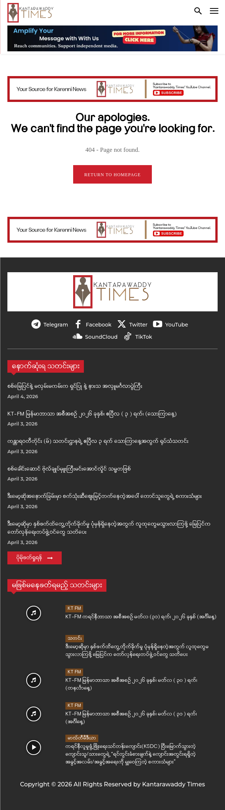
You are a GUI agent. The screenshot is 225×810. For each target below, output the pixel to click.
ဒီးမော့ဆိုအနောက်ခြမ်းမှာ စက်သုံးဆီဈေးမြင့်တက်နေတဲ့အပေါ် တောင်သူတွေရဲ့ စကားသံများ (104, 496)
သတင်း (75, 638)
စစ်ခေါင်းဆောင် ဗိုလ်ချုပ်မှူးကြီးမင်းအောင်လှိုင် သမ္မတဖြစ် (69, 469)
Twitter (138, 324)
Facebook (98, 324)
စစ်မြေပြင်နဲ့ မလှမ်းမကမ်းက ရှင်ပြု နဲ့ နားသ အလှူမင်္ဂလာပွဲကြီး (74, 386)
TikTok (143, 337)
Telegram (56, 324)
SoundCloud (101, 337)
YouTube (176, 324)
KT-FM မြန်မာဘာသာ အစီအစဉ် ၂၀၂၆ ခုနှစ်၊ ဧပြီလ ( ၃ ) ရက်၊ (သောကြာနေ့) (92, 414)
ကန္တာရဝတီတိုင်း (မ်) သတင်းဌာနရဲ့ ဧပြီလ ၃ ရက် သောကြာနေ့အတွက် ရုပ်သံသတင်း (97, 441)
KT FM (74, 608)
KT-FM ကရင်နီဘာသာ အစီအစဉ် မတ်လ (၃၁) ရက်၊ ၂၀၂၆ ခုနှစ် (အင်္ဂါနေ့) (141, 617)
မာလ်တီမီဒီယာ (82, 738)
